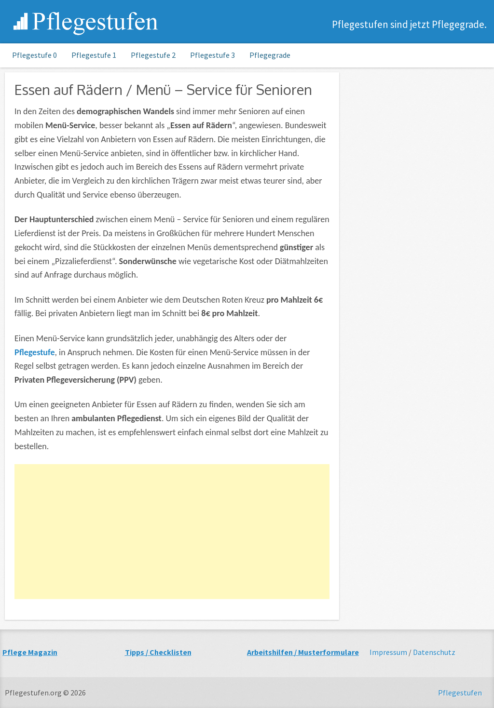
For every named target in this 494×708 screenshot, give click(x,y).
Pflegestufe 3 (212, 55)
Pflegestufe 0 (34, 55)
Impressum (388, 652)
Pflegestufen (460, 692)
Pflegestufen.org (86, 23)
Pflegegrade (269, 55)
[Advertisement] (171, 531)
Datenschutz (434, 652)
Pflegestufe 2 (153, 55)
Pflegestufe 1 (93, 55)
